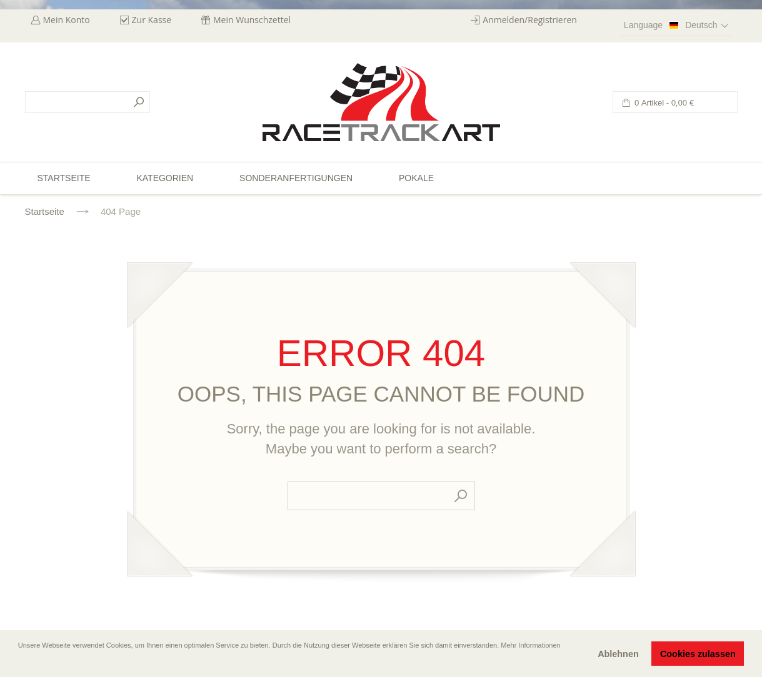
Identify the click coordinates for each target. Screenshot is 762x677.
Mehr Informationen (530, 645)
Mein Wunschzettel (252, 20)
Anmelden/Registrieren (530, 20)
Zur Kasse (152, 20)
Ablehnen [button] (618, 654)
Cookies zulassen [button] (698, 654)
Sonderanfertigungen (296, 178)
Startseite (44, 211)
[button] (19, 662)
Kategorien (164, 178)
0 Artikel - (663, 102)
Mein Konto (66, 20)
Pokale (416, 178)
